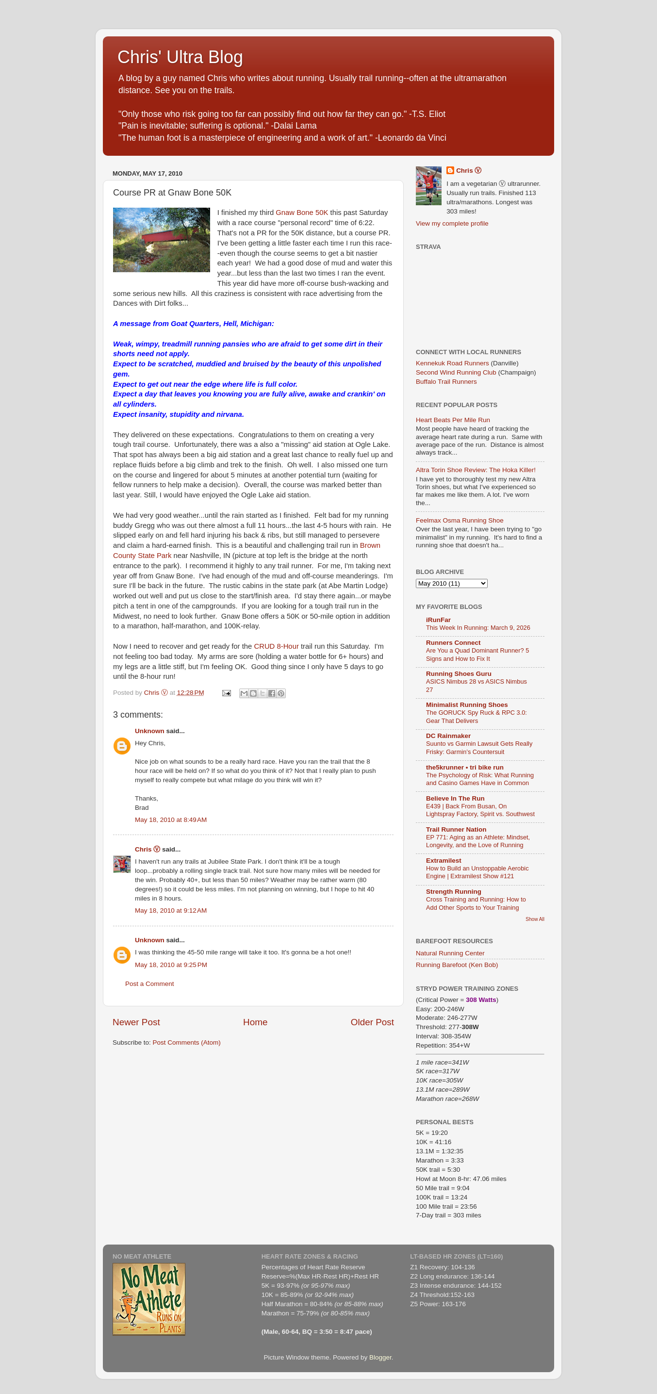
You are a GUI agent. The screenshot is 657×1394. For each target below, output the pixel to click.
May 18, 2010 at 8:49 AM (171, 819)
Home (255, 1022)
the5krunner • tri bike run (465, 767)
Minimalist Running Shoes (467, 704)
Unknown (149, 731)
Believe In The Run (455, 798)
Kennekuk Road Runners (452, 363)
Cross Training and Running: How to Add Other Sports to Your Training (476, 903)
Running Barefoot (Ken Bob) (457, 964)
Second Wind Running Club (456, 372)
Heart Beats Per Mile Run (453, 420)
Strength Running (453, 891)
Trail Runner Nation (456, 829)
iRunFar (438, 619)
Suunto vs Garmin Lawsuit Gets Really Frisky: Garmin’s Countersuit (479, 747)
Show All (535, 919)
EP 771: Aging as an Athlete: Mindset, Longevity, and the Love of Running (478, 841)
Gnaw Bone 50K (302, 212)
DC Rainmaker (448, 735)
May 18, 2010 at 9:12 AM (171, 910)
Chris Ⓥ (147, 849)
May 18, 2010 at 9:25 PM (171, 964)
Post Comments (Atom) (187, 1042)
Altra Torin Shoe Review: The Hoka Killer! (476, 470)
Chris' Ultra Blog (180, 57)
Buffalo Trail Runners (446, 381)
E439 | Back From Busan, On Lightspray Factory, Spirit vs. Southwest (480, 810)
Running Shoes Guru (459, 673)
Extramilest (443, 860)
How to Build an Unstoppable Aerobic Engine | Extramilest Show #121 (477, 872)
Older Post (372, 1022)
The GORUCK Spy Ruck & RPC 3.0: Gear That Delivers (476, 716)
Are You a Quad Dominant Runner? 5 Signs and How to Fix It (477, 654)
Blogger (380, 1357)
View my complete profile (452, 223)
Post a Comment (149, 983)
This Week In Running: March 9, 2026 (478, 627)
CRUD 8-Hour (276, 646)
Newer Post (136, 1022)
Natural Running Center (450, 953)
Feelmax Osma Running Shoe (460, 520)
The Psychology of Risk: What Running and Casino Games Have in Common (480, 779)
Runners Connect (453, 642)
